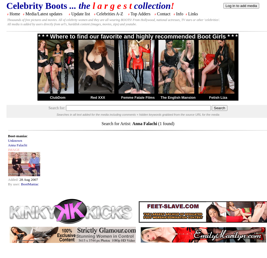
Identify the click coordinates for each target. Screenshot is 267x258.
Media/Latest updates (43, 14)
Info (179, 14)
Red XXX (98, 98)
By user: (14, 184)
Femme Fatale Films (138, 98)
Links (193, 14)
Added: (14, 180)
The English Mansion (178, 98)
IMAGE (14, 150)
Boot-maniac (18, 136)
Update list (80, 14)
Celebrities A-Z (109, 14)
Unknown (15, 141)
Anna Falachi (17, 145)
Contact (164, 14)
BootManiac (30, 184)
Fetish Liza (218, 98)
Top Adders (140, 14)
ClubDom (57, 98)
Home (15, 14)
